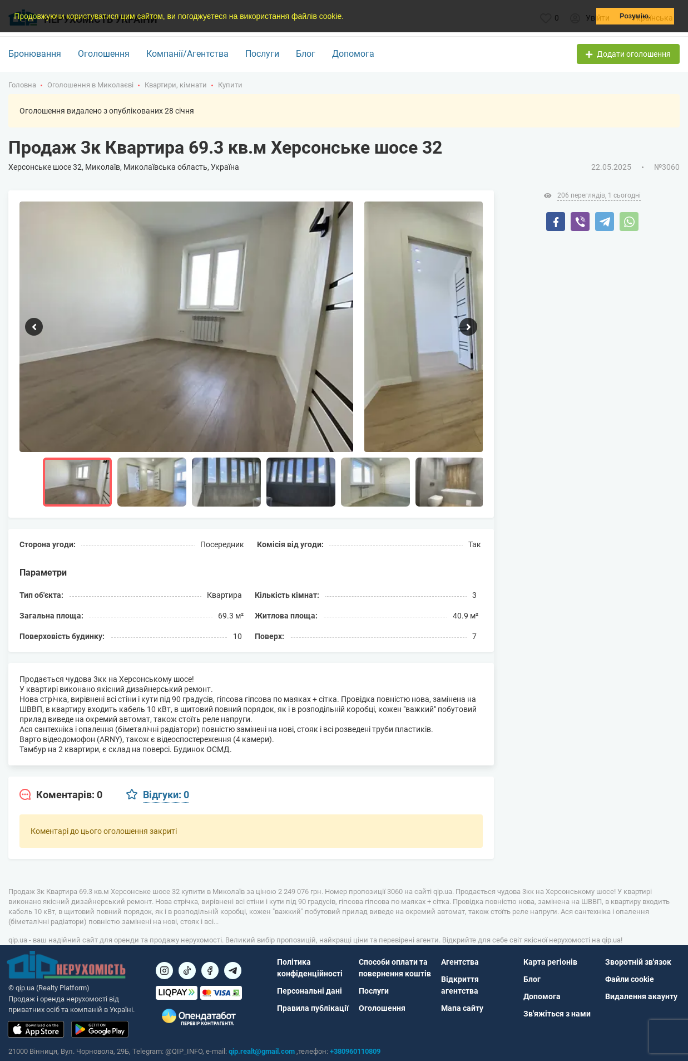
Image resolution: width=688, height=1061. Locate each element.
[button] (347, 17)
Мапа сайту (462, 1008)
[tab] (60, 795)
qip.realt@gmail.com (262, 1051)
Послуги (262, 53)
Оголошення (104, 53)
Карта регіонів (550, 961)
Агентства (460, 961)
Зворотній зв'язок (638, 961)
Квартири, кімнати (176, 85)
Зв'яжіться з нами (557, 1013)
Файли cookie (629, 979)
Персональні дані (309, 990)
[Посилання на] (164, 970)
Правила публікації (313, 1008)
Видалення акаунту (641, 996)
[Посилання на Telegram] (232, 970)
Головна (22, 85)
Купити (230, 85)
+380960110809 (355, 1051)
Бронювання (34, 53)
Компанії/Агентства (187, 53)
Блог (305, 53)
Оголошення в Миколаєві (90, 85)
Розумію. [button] (635, 16)
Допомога (353, 53)
